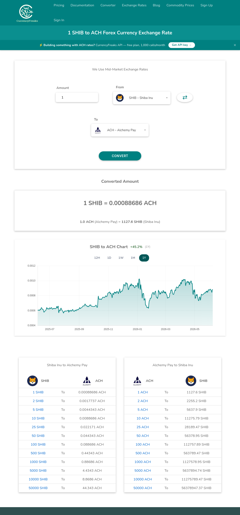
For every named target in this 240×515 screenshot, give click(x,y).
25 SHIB (38, 427)
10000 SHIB (38, 479)
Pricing (59, 5)
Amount (62, 88)
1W (121, 258)
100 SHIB (38, 444)
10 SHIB (38, 418)
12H (97, 258)
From (120, 87)
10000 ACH (142, 479)
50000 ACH (142, 488)
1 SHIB (38, 392)
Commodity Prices (180, 5)
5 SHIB (38, 409)
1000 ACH (142, 462)
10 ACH (143, 418)
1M (133, 258)
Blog (156, 5)
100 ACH (143, 444)
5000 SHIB (38, 470)
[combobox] (142, 97)
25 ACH (143, 427)
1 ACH (143, 392)
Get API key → (182, 45)
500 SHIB (38, 453)
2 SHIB (38, 401)
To (96, 119)
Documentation (82, 5)
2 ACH (143, 401)
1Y (144, 258)
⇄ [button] (184, 97)
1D (109, 258)
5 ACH (143, 409)
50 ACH (143, 435)
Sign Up (206, 5)
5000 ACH (142, 470)
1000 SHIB (38, 462)
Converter (108, 5)
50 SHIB (38, 435)
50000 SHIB (38, 488)
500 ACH (143, 453)
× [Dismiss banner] (235, 45)
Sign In (59, 20)
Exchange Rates (134, 5)
